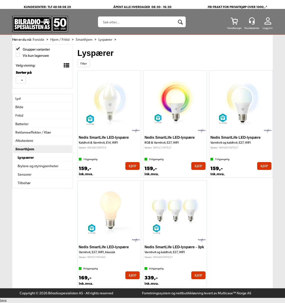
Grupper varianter (36, 49)
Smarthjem (84, 39)
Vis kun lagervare (35, 55)
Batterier (21, 123)
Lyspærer (105, 39)
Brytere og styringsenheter (38, 165)
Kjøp (132, 166)
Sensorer (24, 174)
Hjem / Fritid (60, 39)
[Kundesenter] (251, 20)
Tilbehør (24, 182)
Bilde (19, 106)
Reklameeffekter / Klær (33, 132)
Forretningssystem (156, 293)
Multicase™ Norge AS (234, 293)
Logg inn (268, 28)
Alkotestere (24, 140)
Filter (83, 63)
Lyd (18, 98)
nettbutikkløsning (189, 293)
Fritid (19, 115)
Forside (38, 39)
